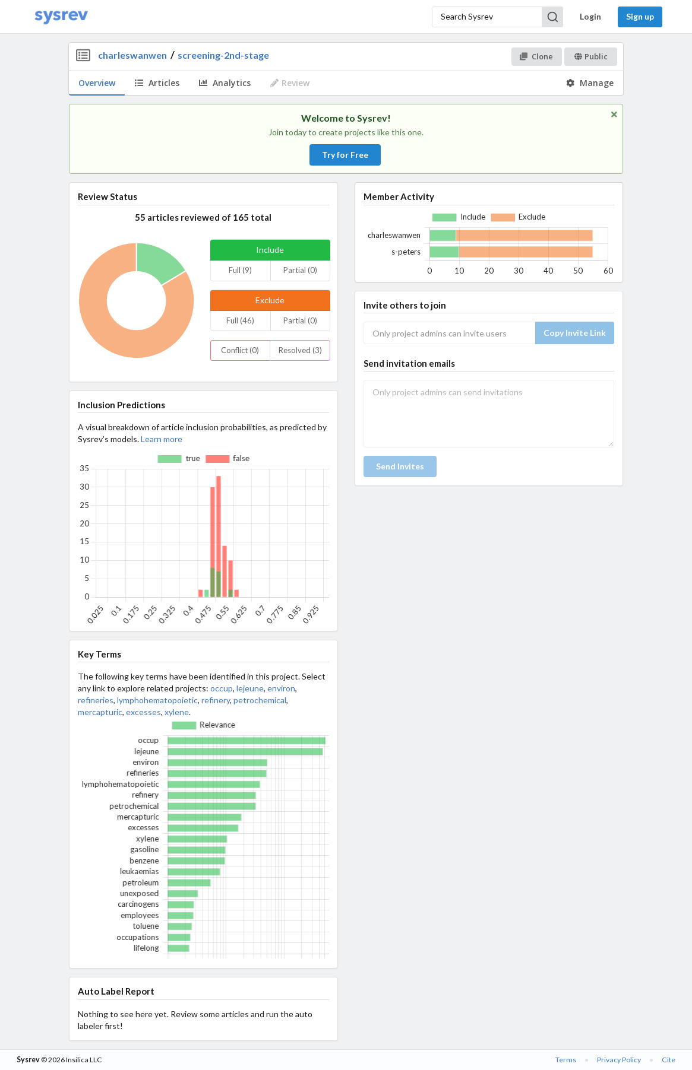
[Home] (61, 17)
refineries (95, 700)
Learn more (161, 439)
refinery (215, 700)
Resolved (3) (300, 350)
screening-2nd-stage (223, 55)
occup (221, 688)
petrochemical (259, 700)
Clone (536, 56)
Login (590, 16)
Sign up (640, 16)
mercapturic (100, 712)
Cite (668, 1059)
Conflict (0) (240, 350)
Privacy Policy (619, 1059)
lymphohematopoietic (157, 700)
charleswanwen (132, 55)
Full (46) (240, 320)
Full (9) (240, 270)
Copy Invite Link (575, 333)
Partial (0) (300, 270)
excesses (143, 712)
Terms (565, 1059)
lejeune (250, 688)
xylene (177, 712)
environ (281, 688)
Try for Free (345, 155)
